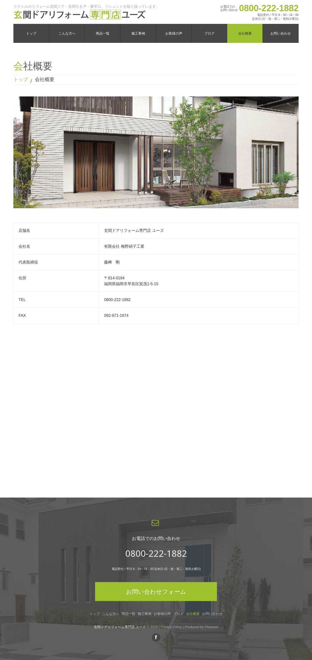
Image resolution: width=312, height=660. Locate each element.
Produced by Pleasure (201, 627)
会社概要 (193, 614)
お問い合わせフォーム (156, 591)
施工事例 (144, 614)
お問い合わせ (212, 614)
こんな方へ (110, 614)
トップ (20, 79)
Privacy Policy (171, 627)
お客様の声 (162, 614)
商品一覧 (128, 614)
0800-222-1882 (269, 8)
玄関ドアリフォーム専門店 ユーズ (120, 627)
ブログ (178, 614)
